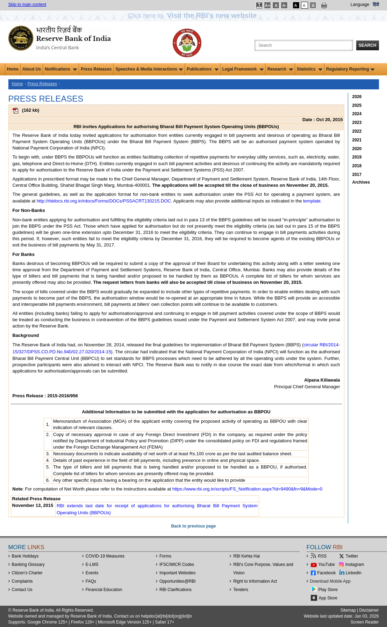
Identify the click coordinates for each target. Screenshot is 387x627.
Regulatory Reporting (350, 69)
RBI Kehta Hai (246, 556)
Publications (202, 69)
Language (360, 4)
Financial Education (104, 589)
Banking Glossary (28, 564)
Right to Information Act (255, 581)
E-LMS (92, 564)
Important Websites (177, 572)
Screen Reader (365, 622)
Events (92, 572)
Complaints (22, 581)
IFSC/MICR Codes (176, 564)
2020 (357, 148)
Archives (361, 182)
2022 (357, 131)
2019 (357, 157)
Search (368, 45)
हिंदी (376, 4)
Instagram (354, 564)
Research (280, 69)
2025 (357, 105)
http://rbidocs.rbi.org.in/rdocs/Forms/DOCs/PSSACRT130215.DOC (104, 201)
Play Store (328, 589)
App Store (328, 598)
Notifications (61, 69)
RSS (322, 556)
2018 (357, 165)
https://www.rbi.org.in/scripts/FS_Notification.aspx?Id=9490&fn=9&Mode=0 (247, 489)
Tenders (240, 589)
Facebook (326, 572)
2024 (357, 113)
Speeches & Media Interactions (149, 69)
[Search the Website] (304, 45)
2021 (357, 140)
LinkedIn (353, 572)
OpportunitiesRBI (177, 581)
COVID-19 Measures (105, 556)
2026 (357, 96)
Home (13, 69)
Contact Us (22, 589)
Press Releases (96, 69)
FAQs (91, 581)
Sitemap (348, 610)
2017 (357, 174)
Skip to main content (27, 4)
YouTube (326, 564)
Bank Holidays (25, 556)
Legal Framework (243, 69)
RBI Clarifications (175, 589)
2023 (357, 122)
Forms (165, 556)
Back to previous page (193, 526)
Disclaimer (369, 610)
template (312, 201)
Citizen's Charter (27, 572)
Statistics (309, 69)
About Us (31, 69)
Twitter (352, 556)
